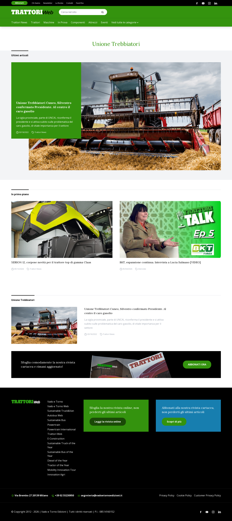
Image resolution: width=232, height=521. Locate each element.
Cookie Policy (184, 495)
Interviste (142, 269)
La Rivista (59, 3)
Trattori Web (54, 434)
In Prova (62, 22)
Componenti (78, 22)
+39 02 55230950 (63, 495)
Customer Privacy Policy (207, 495)
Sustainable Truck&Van (60, 410)
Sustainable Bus (56, 420)
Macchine (49, 22)
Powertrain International (61, 429)
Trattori (35, 22)
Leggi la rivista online (108, 421)
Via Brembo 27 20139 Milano (29, 495)
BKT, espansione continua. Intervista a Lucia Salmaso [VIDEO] (160, 262)
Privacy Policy (166, 495)
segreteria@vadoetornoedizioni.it (100, 495)
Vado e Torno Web (58, 406)
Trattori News (19, 22)
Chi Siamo (36, 3)
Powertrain (53, 424)
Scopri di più (174, 421)
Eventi (104, 22)
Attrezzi (93, 22)
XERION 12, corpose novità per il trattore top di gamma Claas (51, 262)
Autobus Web (55, 415)
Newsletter (47, 3)
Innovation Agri (56, 474)
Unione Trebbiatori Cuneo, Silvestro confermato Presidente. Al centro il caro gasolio (43, 107)
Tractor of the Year (58, 465)
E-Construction (55, 438)
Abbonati (19, 3)
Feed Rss (80, 3)
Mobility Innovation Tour (61, 470)
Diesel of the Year (57, 460)
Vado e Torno (55, 401)
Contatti (69, 3)
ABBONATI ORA (197, 364)
